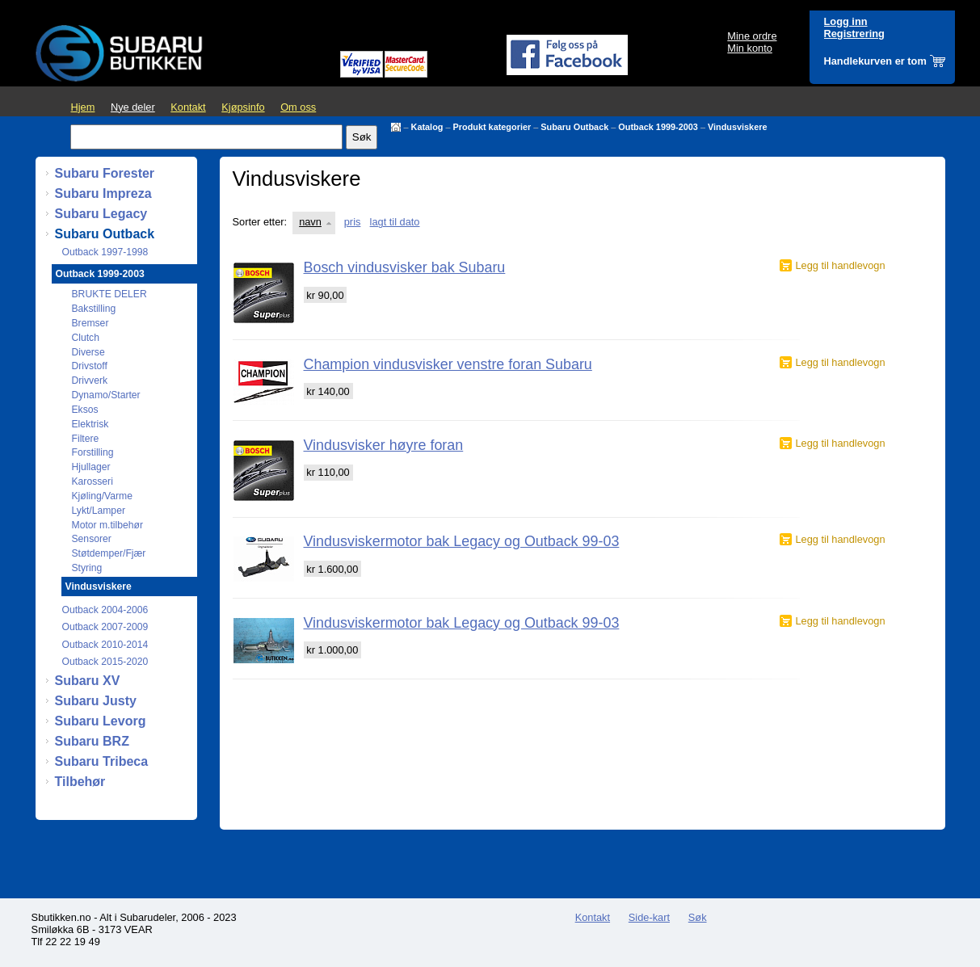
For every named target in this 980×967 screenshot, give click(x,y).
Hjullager (91, 467)
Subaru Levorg (100, 721)
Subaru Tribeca (102, 761)
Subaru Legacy (101, 214)
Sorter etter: (260, 222)
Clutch (85, 337)
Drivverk (90, 380)
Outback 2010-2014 (105, 644)
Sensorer (91, 538)
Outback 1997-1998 (105, 252)
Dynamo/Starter (106, 395)
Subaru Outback (574, 127)
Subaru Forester (105, 173)
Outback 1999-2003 (658, 127)
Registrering (854, 33)
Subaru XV (87, 680)
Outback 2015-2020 (105, 661)
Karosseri (92, 481)
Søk (697, 917)
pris (352, 222)
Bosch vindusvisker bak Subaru (405, 267)
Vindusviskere (738, 127)
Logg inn (846, 21)
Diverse (88, 352)
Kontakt (187, 107)
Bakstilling (94, 308)
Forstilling (93, 452)
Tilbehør (80, 781)
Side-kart (649, 917)
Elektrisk (90, 424)
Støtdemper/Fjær (109, 553)
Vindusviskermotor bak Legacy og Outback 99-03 (462, 541)
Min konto (749, 48)
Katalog (427, 127)
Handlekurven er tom (875, 61)
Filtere (85, 438)
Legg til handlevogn (840, 265)
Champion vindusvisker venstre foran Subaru (448, 364)
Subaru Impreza (103, 193)
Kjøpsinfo (242, 107)
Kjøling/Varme (102, 496)
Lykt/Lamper (98, 510)
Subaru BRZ (92, 741)
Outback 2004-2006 (105, 610)
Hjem (83, 107)
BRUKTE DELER (109, 294)
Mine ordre (751, 36)
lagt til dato (395, 222)
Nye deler (133, 107)
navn (310, 222)
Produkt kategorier (492, 127)
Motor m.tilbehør (108, 525)
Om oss (298, 107)
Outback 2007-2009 (105, 627)
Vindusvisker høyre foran (384, 445)
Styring (87, 568)
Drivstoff (89, 366)
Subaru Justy (96, 701)
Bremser (90, 323)
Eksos (85, 409)
